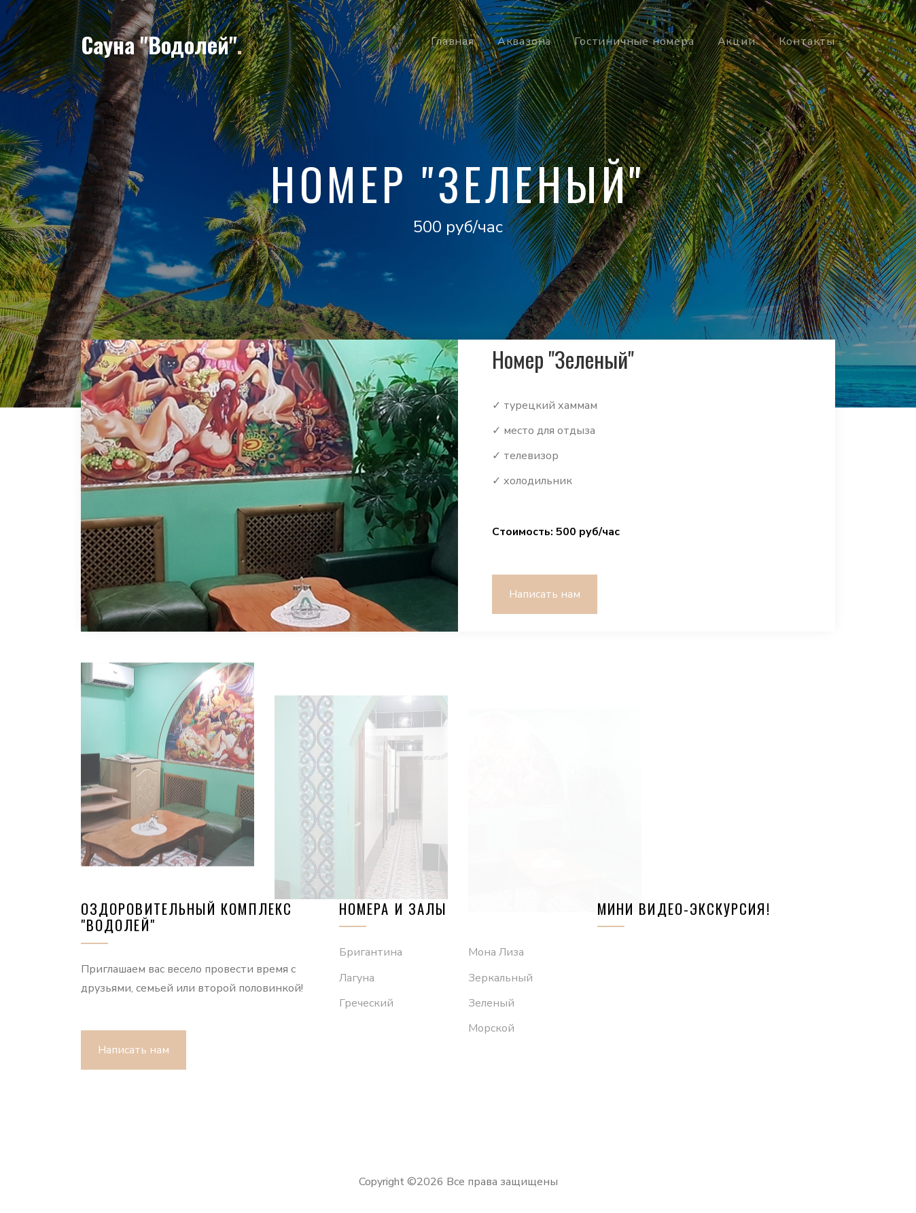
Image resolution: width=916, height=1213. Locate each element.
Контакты (807, 41)
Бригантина (370, 952)
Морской (491, 1028)
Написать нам (544, 594)
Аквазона (524, 41)
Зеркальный (500, 978)
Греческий (366, 1003)
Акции (737, 41)
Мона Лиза (496, 952)
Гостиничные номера (634, 41)
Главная (452, 41)
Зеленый (491, 1003)
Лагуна (356, 978)
